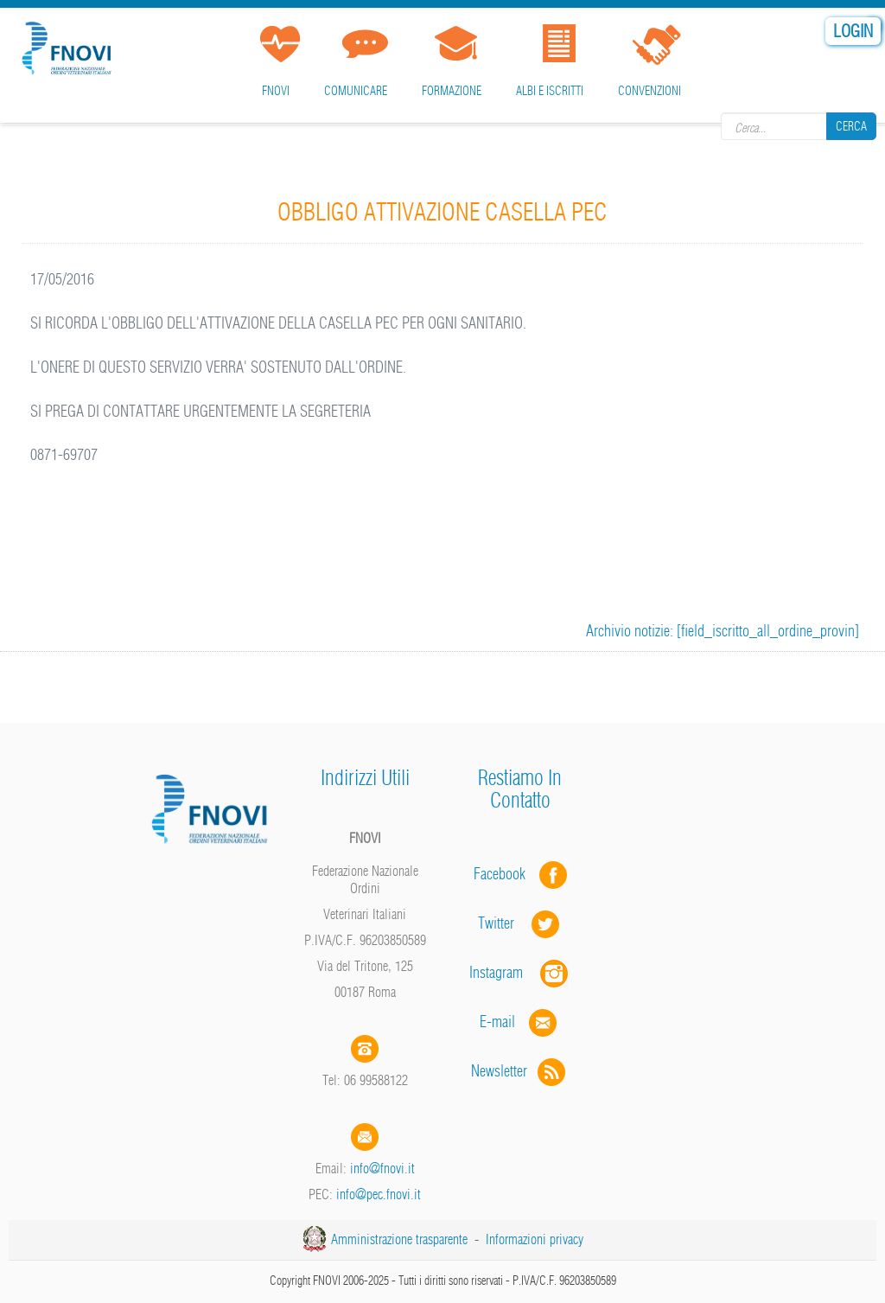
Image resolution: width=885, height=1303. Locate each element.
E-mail (497, 1022)
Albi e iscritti (549, 91)
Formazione (451, 91)
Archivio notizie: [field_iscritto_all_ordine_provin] (722, 631)
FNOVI (276, 91)
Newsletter (520, 1071)
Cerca (851, 126)
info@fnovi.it (382, 1168)
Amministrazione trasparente (399, 1239)
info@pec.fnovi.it (378, 1194)
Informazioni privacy (534, 1239)
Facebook (504, 874)
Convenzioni (649, 91)
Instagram (520, 972)
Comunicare (355, 91)
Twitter (520, 923)
